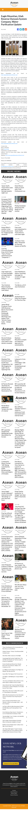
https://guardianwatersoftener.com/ (9, 74)
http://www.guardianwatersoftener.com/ (15, 155)
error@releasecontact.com (7, 166)
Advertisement (14, 792)
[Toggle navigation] (2, 9)
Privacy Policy (14, 793)
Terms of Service (14, 795)
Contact (14, 790)
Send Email (6, 149)
